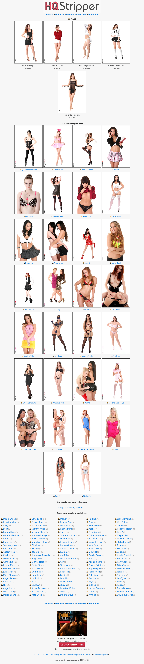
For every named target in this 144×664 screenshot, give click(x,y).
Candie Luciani (67, 548)
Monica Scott (38, 525)
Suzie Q (87, 309)
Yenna (87, 403)
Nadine (92, 518)
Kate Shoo (37, 594)
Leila (5, 528)
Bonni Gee (58, 170)
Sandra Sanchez (29, 449)
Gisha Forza (9, 558)
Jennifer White (67, 588)
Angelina (7, 588)
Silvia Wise (65, 564)
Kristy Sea (122, 558)
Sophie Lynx (94, 568)
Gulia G (64, 551)
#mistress (80, 507)
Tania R (120, 571)
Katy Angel (122, 561)
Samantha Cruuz (68, 535)
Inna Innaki (94, 545)
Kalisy (120, 584)
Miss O (87, 263)
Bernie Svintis (95, 564)
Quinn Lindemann (29, 170)
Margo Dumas (124, 538)
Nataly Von (65, 525)
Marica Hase (38, 561)
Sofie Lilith (8, 591)
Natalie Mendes (68, 558)
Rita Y (120, 531)
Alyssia (92, 558)
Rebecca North (124, 528)
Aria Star (121, 574)
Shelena (116, 356)
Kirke (119, 581)
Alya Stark (93, 531)
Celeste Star (66, 522)
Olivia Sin (121, 564)
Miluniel (92, 551)
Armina (92, 594)
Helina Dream (95, 588)
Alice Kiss (7, 581)
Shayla (63, 584)
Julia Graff (8, 571)
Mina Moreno (10, 574)
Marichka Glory (39, 541)
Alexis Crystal (124, 555)
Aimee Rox (8, 561)
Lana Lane (37, 518)
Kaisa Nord (94, 571)
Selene (120, 551)
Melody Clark (38, 531)
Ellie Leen (36, 545)
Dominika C (38, 571)
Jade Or (92, 584)
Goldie (63, 574)
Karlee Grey (66, 545)
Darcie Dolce (94, 555)
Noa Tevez (93, 525)
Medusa (58, 356)
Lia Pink (36, 578)
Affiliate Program (100, 654)
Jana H (63, 578)
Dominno (29, 263)
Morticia (36, 568)
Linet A (35, 584)
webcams (81, 14)
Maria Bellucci (67, 581)
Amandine (58, 263)
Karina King (9, 531)
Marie (116, 170)
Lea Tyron (122, 578)
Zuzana (64, 591)
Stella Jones (123, 541)
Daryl (58, 309)
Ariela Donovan (39, 588)
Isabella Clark (10, 568)
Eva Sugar (65, 538)
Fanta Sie (36, 564)
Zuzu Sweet (116, 216)
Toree (120, 545)
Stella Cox (87, 496)
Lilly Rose (29, 216)
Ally (62, 561)
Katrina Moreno (68, 568)
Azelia (91, 528)
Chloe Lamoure (29, 403)
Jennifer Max (9, 522)
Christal (121, 525)
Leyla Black (116, 263)
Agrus (63, 531)
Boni (90, 522)
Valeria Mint (94, 548)
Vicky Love (93, 538)
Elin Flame (29, 309)
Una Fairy (122, 522)
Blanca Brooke (67, 541)
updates (59, 14)
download (93, 14)
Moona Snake (87, 356)
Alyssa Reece (38, 522)
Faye (90, 581)
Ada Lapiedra (87, 170)
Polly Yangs (94, 574)
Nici (5, 584)
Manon (63, 518)
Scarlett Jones (10, 545)
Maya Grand (58, 216)
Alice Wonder (38, 538)
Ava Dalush (87, 216)
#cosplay (62, 507)
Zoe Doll (36, 551)
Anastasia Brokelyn (41, 555)
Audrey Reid (9, 551)
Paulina (92, 578)
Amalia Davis (58, 403)
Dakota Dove (66, 594)
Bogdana (36, 558)
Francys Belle (123, 568)
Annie (6, 538)
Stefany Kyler (38, 528)
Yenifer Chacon (124, 591)
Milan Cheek (9, 518)
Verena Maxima (11, 535)
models (70, 14)
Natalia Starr (38, 591)
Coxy (5, 525)
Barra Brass (123, 588)
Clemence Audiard (87, 449)
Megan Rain (123, 535)
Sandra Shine (29, 356)
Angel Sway (9, 578)
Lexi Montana (124, 518)
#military (71, 507)
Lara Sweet (116, 309)
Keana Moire (9, 564)
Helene (35, 548)
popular (49, 14)
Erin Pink (121, 548)
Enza (34, 581)
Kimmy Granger (40, 535)
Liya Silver (58, 449)
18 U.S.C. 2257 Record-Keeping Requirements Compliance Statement (62, 654)
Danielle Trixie (95, 541)
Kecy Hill (64, 571)
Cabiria (116, 449)
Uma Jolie (36, 574)
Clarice (6, 555)
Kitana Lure (66, 528)
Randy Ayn (8, 541)
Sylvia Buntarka (125, 594)
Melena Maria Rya (116, 403)
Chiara (91, 591)
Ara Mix (64, 555)
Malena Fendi (10, 594)
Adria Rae (8, 548)
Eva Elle (58, 496)
